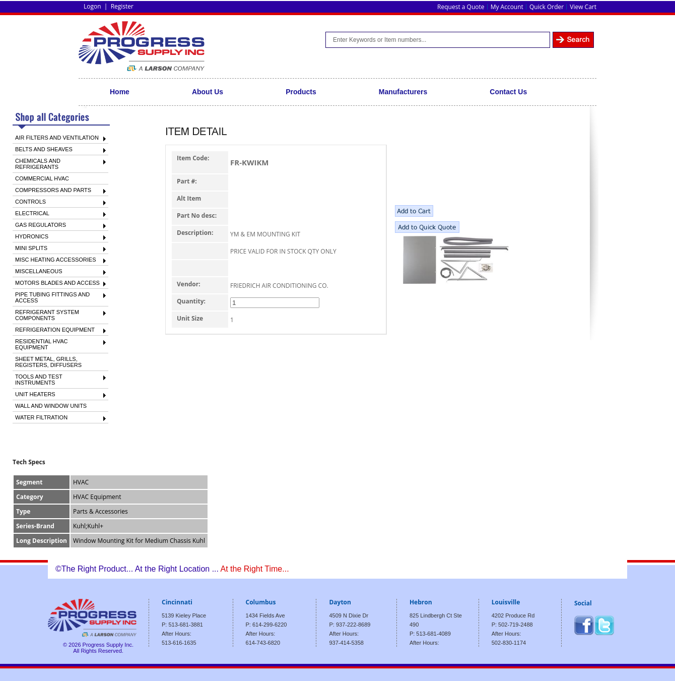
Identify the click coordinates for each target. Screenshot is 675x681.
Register (122, 6)
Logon (92, 6)
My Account (507, 7)
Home (119, 92)
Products (301, 92)
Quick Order (546, 7)
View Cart (583, 7)
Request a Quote (460, 7)
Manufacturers (403, 92)
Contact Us (508, 92)
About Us (207, 92)
